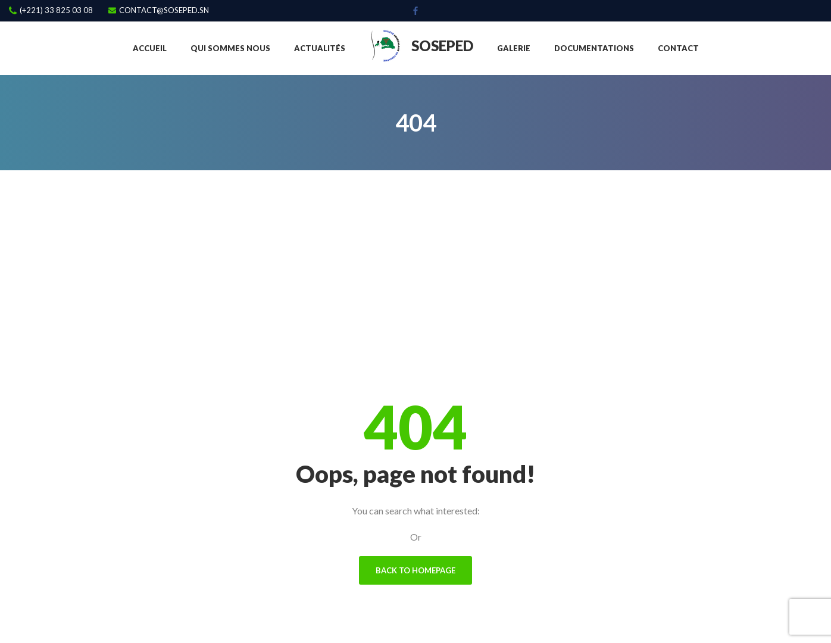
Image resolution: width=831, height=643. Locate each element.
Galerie (513, 48)
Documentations (594, 48)
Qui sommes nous (230, 48)
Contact (678, 48)
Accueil (150, 48)
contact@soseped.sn (164, 10)
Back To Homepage (415, 570)
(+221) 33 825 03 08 (56, 10)
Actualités (319, 48)
